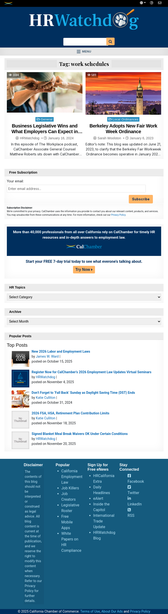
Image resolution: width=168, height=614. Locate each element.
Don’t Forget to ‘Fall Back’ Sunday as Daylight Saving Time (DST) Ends (83, 393)
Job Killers (70, 488)
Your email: (15, 181)
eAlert (98, 498)
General (47, 119)
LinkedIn (135, 504)
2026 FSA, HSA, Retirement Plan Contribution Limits (70, 413)
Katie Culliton (45, 397)
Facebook (136, 481)
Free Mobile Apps (67, 522)
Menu (86, 51)
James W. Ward (47, 356)
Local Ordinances (125, 119)
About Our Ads (112, 611)
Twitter (133, 493)
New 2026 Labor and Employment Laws (61, 351)
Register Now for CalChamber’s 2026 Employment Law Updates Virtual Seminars (91, 372)
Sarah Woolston (109, 138)
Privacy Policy (118, 215)
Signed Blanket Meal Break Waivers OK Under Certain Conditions (80, 434)
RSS (131, 515)
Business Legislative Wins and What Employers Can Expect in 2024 (45, 131)
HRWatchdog (29, 138)
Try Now (82, 270)
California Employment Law (71, 477)
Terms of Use (90, 611)
